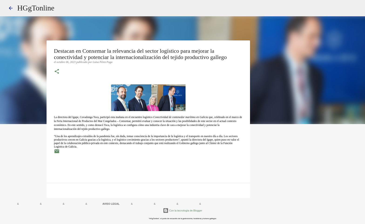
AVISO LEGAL (111, 203)
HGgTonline (35, 8)
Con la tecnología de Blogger (182, 210)
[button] (57, 72)
